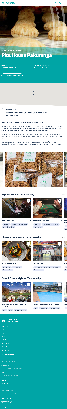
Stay (4, 310)
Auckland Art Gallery (8, 361)
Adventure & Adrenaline (19, 224)
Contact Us (5, 350)
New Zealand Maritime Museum (11, 368)
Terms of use (5, 387)
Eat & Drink (11, 50)
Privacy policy (5, 383)
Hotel (10, 310)
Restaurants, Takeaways (52, 267)
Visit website (40, 68)
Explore (3, 50)
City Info (4, 347)
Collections (5, 343)
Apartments (44, 308)
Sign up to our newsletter (9, 394)
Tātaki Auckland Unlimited (9, 375)
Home (3, 329)
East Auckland (7, 270)
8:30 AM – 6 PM (8, 68)
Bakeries (18, 50)
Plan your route (13, 116)
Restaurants (17, 267)
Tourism (4, 372)
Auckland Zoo (5, 365)
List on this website (7, 390)
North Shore (38, 227)
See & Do (6, 224)
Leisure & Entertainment (51, 224)
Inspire (3, 333)
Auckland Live (5, 358)
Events (3, 340)
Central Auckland (8, 227)
